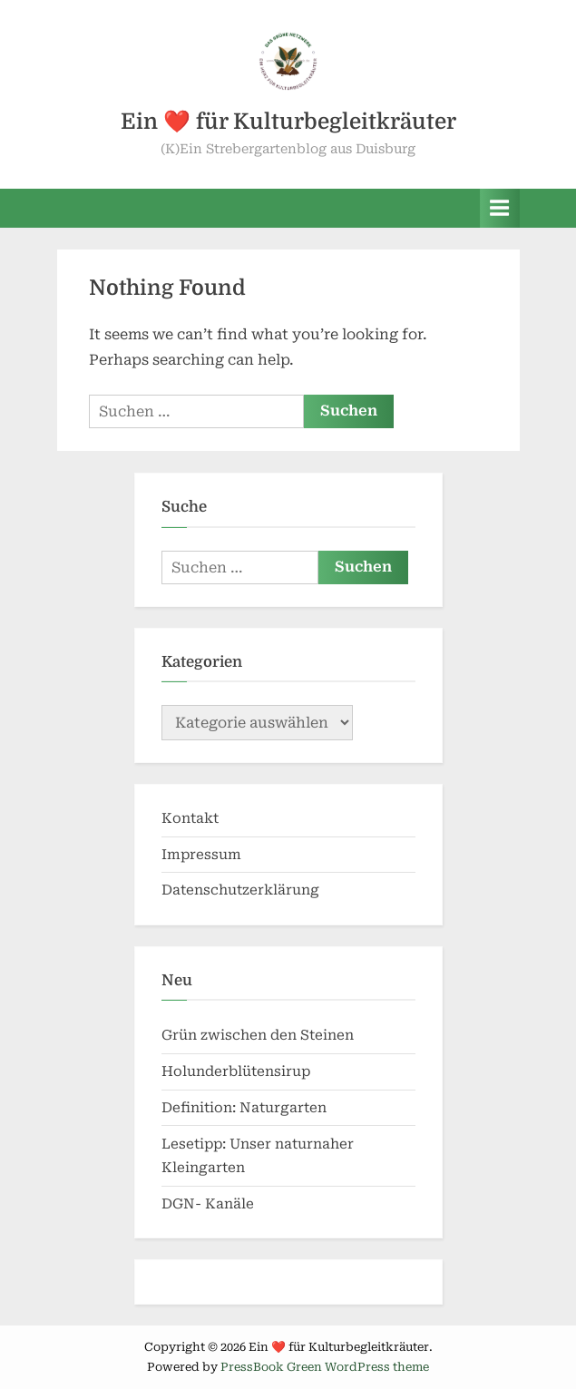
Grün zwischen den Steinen (257, 1035)
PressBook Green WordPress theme (324, 1367)
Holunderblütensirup (235, 1071)
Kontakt (190, 818)
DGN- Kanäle (207, 1204)
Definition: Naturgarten (244, 1108)
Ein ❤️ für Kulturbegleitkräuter (288, 121)
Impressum (201, 854)
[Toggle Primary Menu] (500, 208)
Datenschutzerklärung (240, 890)
